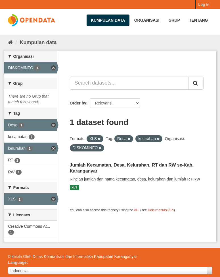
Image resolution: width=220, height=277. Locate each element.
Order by (78, 103)
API (136, 210)
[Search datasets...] (129, 83)
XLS (74, 187)
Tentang (198, 20)
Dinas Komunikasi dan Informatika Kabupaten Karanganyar (85, 256)
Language (17, 262)
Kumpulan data (108, 20)
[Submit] (196, 83)
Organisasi (147, 20)
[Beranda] (10, 42)
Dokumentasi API (161, 210)
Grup (174, 20)
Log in (203, 4)
